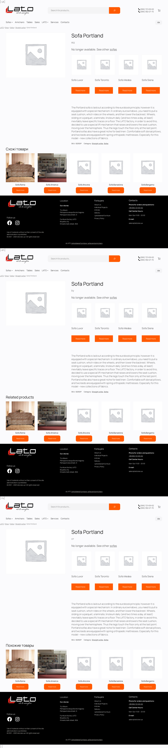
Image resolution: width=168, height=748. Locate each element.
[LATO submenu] (47, 22)
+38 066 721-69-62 (136, 208)
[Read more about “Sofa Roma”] (20, 190)
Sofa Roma (20, 185)
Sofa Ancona (84, 185)
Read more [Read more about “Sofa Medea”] (127, 90)
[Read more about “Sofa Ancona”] (84, 190)
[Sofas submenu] (12, 22)
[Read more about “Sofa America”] (52, 190)
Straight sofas (20, 27)
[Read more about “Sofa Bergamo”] (148, 190)
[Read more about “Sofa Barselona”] (116, 190)
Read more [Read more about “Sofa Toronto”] (104, 90)
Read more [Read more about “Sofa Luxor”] (80, 90)
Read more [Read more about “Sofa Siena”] (151, 90)
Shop (7, 27)
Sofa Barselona (116, 185)
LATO (2, 27)
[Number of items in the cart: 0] (159, 10)
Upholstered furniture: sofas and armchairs (86, 243)
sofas (113, 49)
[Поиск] (114, 10)
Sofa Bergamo (147, 185)
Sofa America (52, 185)
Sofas (12, 27)
